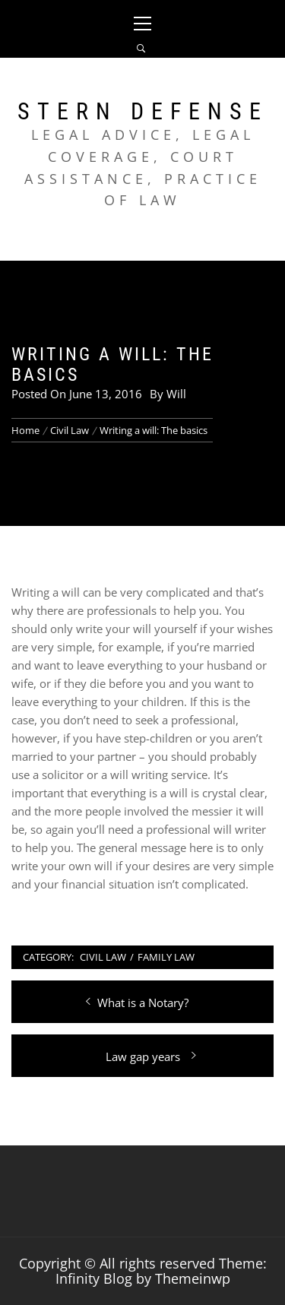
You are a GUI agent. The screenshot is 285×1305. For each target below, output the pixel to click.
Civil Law (103, 957)
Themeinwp (192, 1278)
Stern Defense (142, 111)
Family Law (166, 957)
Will (176, 393)
